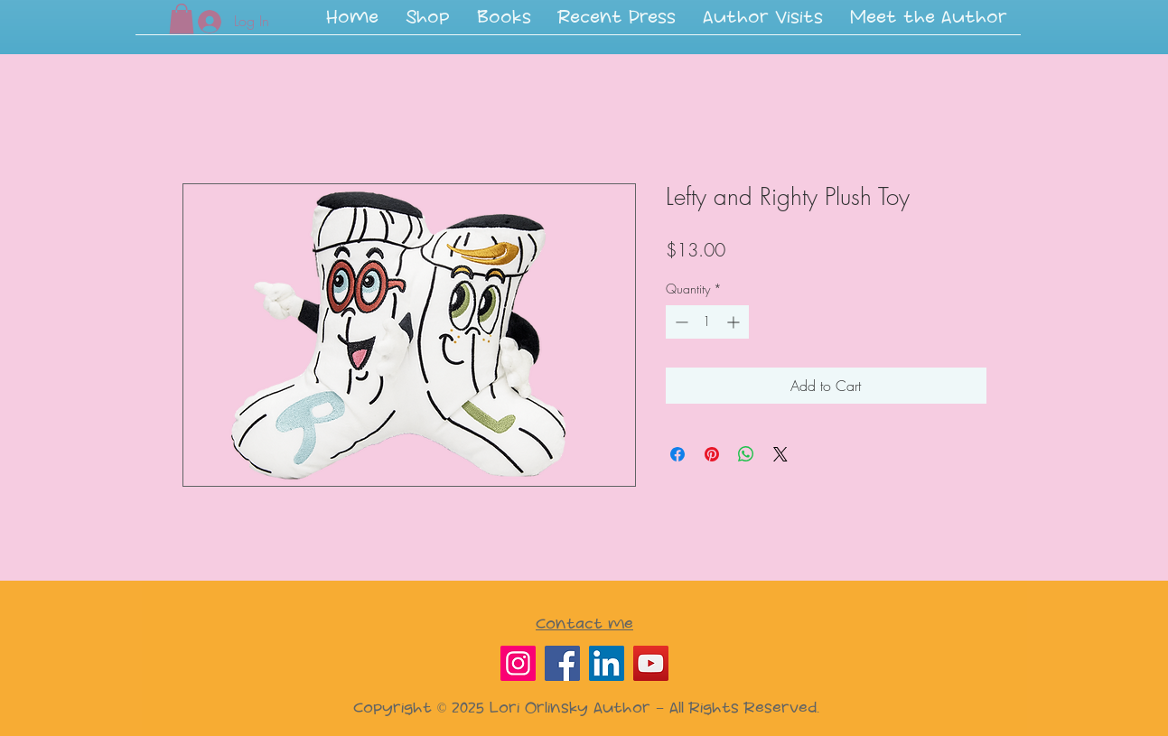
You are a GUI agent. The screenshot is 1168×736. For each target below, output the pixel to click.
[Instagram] (518, 663)
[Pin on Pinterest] (712, 454)
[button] (504, 23)
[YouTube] (650, 663)
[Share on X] (780, 454)
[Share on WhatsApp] (746, 454)
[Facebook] (562, 663)
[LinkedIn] (606, 663)
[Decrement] (679, 322)
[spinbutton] (707, 322)
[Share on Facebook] (677, 454)
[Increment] (735, 322)
